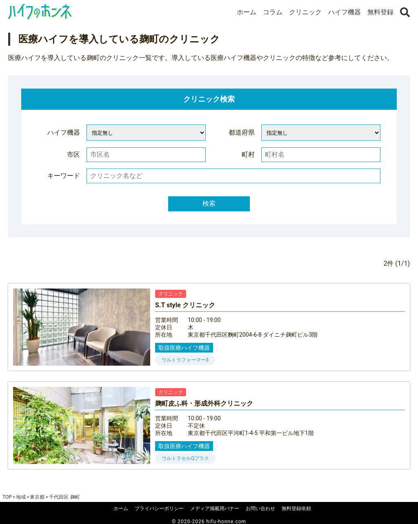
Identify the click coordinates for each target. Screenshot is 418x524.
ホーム (246, 12)
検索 (209, 203)
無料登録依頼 (296, 508)
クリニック (305, 12)
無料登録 (380, 12)
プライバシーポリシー (159, 508)
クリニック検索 (209, 99)
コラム (272, 12)
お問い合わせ (260, 508)
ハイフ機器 (344, 12)
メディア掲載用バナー (214, 508)
